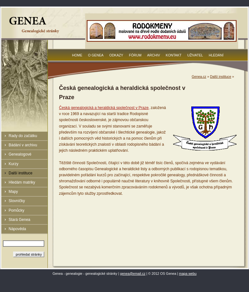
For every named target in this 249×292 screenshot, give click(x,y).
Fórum (135, 55)
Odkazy (116, 55)
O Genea (96, 55)
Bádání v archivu (23, 145)
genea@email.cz (133, 273)
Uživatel (195, 55)
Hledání (216, 55)
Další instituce (21, 173)
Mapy (13, 191)
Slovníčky (17, 201)
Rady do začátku (23, 136)
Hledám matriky (22, 182)
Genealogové (20, 154)
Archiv (153, 55)
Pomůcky (16, 210)
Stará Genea (19, 219)
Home (77, 55)
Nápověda (17, 229)
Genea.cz (199, 76)
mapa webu (187, 273)
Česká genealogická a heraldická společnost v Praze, (104, 108)
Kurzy (13, 164)
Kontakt (174, 55)
